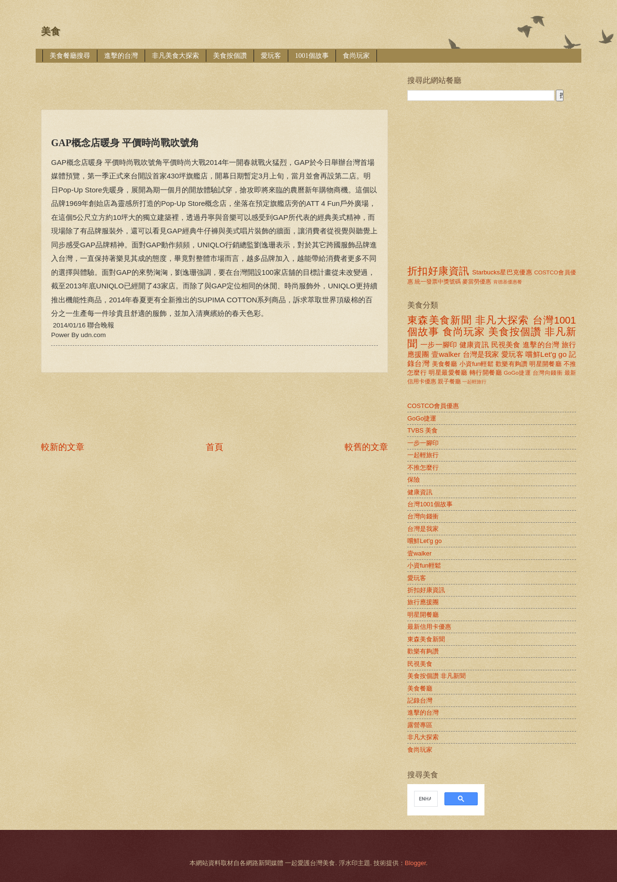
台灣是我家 (481, 354)
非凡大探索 (502, 320)
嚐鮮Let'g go (545, 354)
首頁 (214, 447)
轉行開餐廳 (485, 372)
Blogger (415, 863)
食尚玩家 (356, 55)
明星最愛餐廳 (448, 372)
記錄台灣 (419, 700)
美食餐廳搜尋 (70, 55)
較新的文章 (62, 447)
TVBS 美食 (422, 430)
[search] (425, 799)
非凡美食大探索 (175, 55)
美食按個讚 (230, 55)
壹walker (445, 354)
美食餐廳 (444, 363)
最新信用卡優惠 (429, 626)
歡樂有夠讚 (512, 363)
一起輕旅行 (474, 381)
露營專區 (419, 725)
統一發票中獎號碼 (438, 282)
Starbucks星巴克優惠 (502, 272)
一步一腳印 (438, 344)
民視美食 (506, 344)
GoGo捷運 (517, 373)
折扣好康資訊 (438, 270)
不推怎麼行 (423, 467)
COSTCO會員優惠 (433, 405)
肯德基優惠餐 (507, 282)
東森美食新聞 (439, 320)
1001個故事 (312, 55)
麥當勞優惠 (476, 282)
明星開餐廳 (545, 363)
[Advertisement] (216, 79)
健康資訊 (474, 344)
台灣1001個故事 (430, 504)
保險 (413, 479)
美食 (50, 31)
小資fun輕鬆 (476, 363)
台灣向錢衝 (548, 373)
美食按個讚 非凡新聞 (436, 675)
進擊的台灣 (121, 55)
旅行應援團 (423, 602)
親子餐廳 (449, 381)
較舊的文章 (366, 447)
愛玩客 (271, 55)
